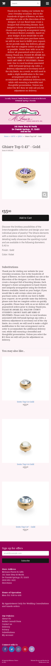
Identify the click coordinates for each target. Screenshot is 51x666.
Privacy (5, 630)
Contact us (7, 624)
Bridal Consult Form (11, 621)
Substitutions (8, 632)
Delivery (6, 627)
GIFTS (13, 136)
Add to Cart (25, 218)
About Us (6, 619)
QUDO (20, 136)
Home (6, 136)
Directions (7, 583)
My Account (7, 635)
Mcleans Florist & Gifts (26, 114)
